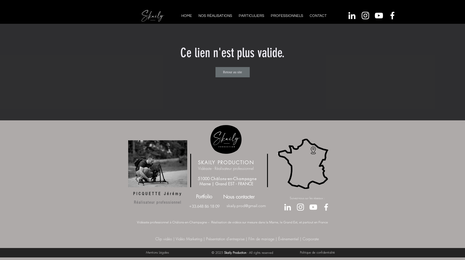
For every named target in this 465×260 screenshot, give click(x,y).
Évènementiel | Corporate (298, 238)
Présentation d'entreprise (225, 238)
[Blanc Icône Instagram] (365, 15)
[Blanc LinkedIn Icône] (352, 15)
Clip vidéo (164, 238)
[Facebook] (392, 15)
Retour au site (232, 72)
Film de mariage (260, 238)
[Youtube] (379, 15)
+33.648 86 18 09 (204, 206)
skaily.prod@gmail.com (246, 205)
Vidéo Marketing (189, 238)
